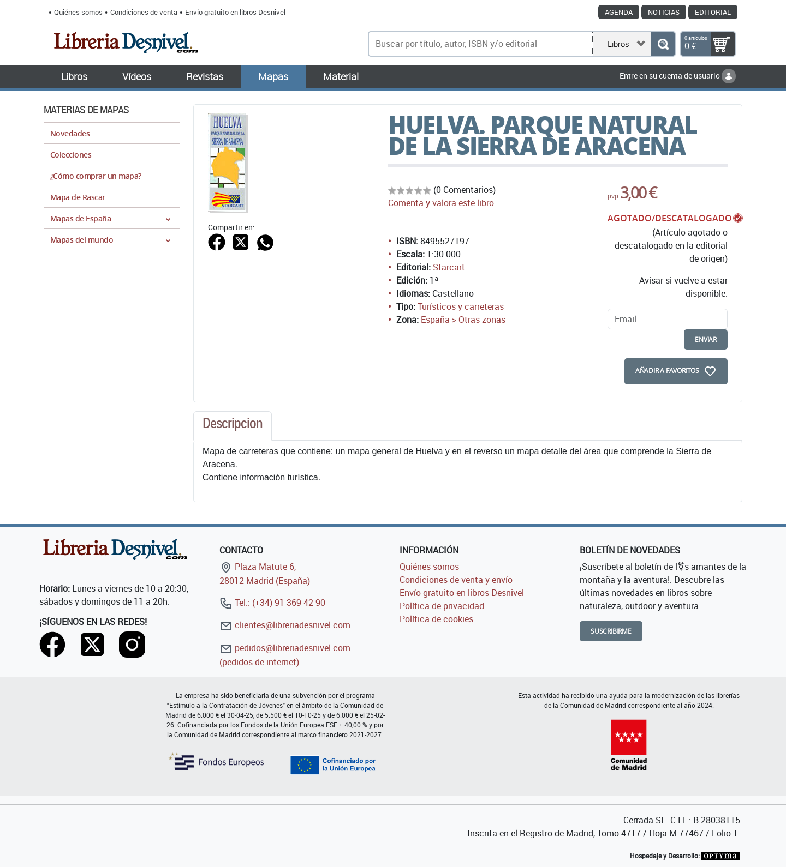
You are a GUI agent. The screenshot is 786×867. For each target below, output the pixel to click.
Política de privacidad (442, 606)
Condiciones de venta (143, 12)
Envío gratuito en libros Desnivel (235, 12)
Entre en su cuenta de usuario (678, 75)
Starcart (449, 267)
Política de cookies (436, 619)
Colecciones (70, 154)
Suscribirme (611, 631)
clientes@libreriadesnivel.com (284, 625)
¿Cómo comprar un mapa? (95, 176)
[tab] (232, 426)
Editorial (713, 12)
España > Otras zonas (463, 320)
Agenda (619, 12)
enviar (706, 339)
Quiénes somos (78, 12)
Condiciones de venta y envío (456, 580)
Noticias (664, 12)
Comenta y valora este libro (441, 203)
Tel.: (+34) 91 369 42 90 (272, 603)
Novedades (70, 133)
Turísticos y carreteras (461, 306)
